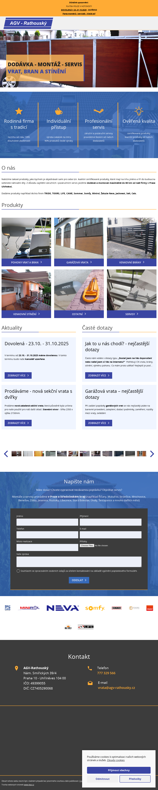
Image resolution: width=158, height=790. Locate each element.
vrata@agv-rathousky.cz (116, 687)
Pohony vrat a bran (25, 262)
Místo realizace (24, 541)
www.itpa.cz (29, 784)
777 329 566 (106, 673)
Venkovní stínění (24, 314)
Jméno (20, 516)
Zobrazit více (16, 375)
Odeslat (77, 580)
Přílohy (83, 541)
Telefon (20, 528)
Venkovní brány (130, 262)
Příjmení (84, 516)
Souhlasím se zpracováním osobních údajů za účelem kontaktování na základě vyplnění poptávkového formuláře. (79, 570)
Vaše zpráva (23, 554)
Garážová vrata (77, 262)
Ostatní (77, 314)
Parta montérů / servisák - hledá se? (79, 13)
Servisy (130, 314)
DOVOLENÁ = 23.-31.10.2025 (74, 10)
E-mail (83, 528)
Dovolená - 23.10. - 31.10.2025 (37, 343)
